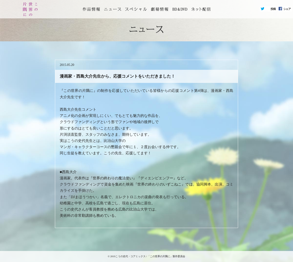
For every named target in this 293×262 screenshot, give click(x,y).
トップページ (91, 9)
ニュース (113, 9)
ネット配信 (201, 9)
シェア (287, 9)
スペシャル (136, 9)
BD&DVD (180, 9)
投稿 (273, 9)
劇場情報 (159, 9)
